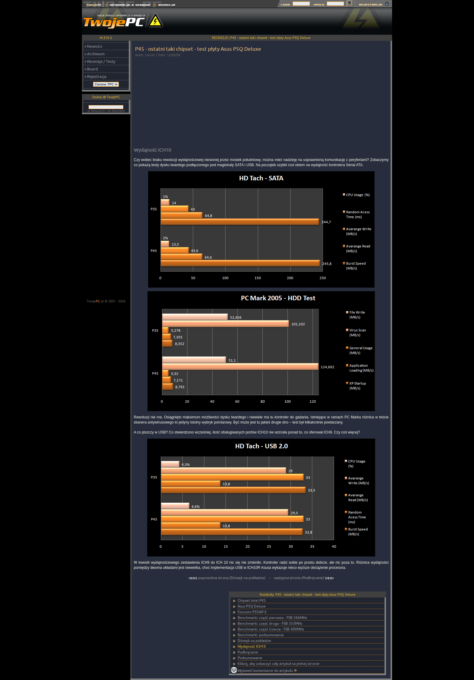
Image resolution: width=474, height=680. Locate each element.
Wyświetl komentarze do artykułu (265, 670)
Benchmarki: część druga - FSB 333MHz (270, 623)
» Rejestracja (95, 76)
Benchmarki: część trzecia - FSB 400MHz (271, 629)
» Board (91, 69)
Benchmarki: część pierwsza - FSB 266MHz (272, 618)
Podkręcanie (248, 652)
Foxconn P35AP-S (252, 612)
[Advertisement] (282, 21)
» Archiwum (94, 54)
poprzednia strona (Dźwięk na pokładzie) (227, 578)
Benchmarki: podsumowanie (261, 635)
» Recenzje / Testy (99, 61)
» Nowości (93, 46)
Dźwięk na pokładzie (254, 641)
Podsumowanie (250, 658)
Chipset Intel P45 (252, 600)
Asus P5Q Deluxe (252, 606)
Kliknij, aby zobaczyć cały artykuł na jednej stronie (279, 663)
